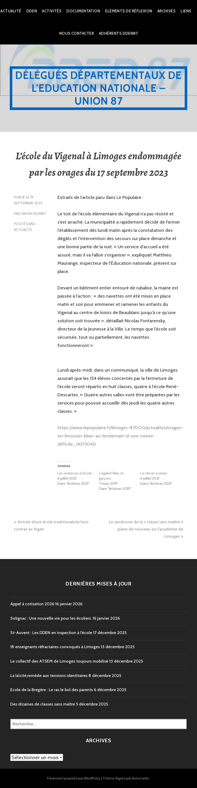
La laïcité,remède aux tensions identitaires (48, 675)
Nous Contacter (76, 33)
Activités (51, 11)
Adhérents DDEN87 (118, 33)
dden (31, 11)
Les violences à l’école (74, 473)
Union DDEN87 (33, 214)
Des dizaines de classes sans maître (42, 704)
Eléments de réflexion (128, 11)
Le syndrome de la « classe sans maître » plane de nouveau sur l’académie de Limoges (146, 529)
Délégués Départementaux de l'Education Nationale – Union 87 (98, 88)
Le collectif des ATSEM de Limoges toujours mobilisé (59, 661)
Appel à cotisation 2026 (32, 603)
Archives (166, 11)
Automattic (140, 778)
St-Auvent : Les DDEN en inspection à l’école (51, 632)
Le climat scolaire (153, 473)
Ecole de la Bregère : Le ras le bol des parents (51, 689)
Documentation (83, 11)
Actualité (11, 11)
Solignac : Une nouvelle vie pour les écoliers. (51, 618)
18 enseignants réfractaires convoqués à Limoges (55, 646)
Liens (186, 11)
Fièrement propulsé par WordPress (73, 778)
